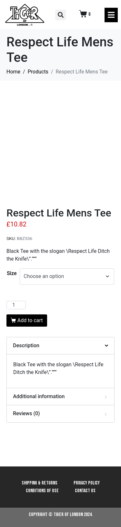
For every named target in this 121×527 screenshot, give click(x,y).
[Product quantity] (16, 305)
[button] (60, 15)
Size (12, 273)
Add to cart (30, 320)
